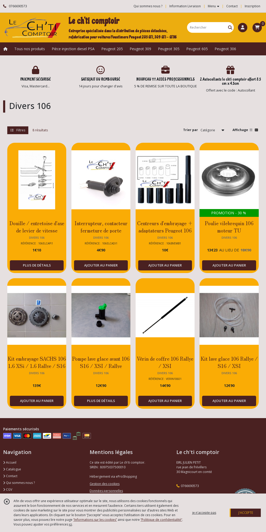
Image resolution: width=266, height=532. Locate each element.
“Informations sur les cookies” (95, 519)
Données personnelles (106, 491)
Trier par (190, 130)
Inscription (252, 6)
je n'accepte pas (204, 512)
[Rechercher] (230, 27)
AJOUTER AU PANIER (101, 265)
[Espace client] (242, 27)
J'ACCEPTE (245, 512)
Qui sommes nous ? (19, 483)
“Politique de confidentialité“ (161, 519)
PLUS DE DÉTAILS (37, 265)
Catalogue (12, 469)
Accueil (9, 462)
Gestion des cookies (104, 484)
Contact (232, 6)
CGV (7, 489)
